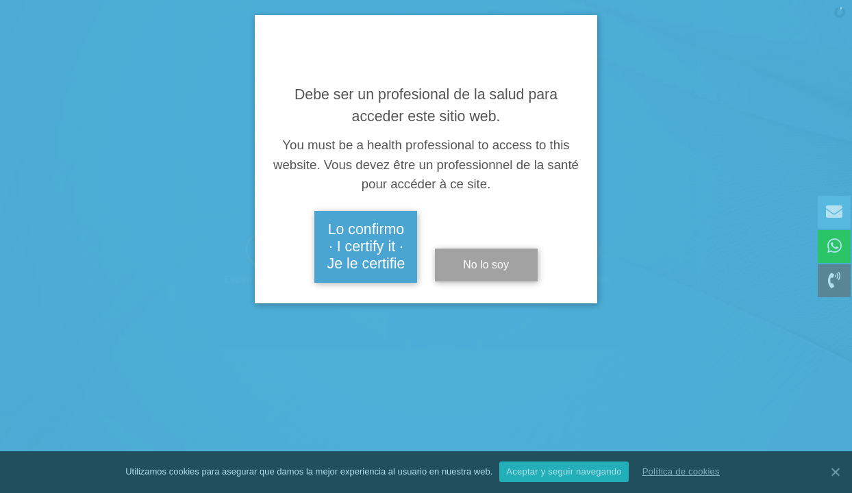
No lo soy (486, 264)
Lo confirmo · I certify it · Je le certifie (366, 246)
